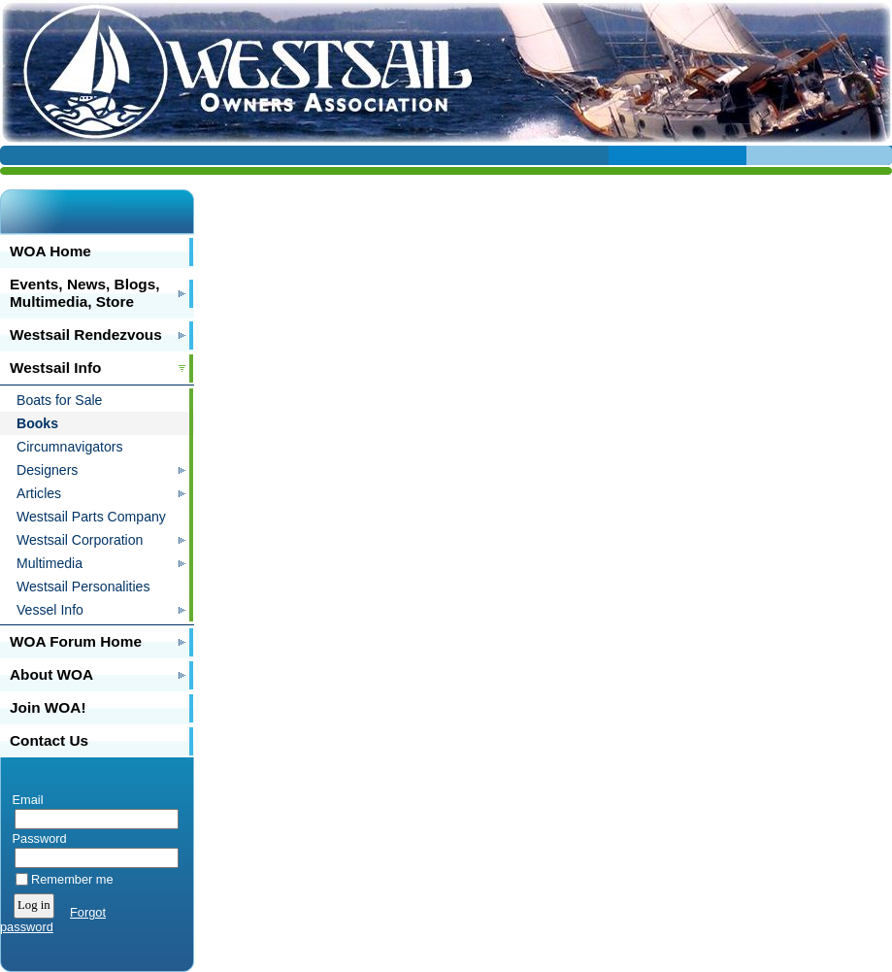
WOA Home (50, 251)
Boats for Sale (59, 400)
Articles (39, 493)
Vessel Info (50, 610)
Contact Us (49, 740)
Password (35, 838)
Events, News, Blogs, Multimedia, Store (85, 293)
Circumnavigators (70, 446)
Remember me (72, 879)
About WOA (51, 674)
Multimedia (50, 563)
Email (24, 799)
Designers (47, 470)
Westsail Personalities (83, 586)
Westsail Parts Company (91, 516)
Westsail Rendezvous (86, 334)
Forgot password (53, 919)
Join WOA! (48, 707)
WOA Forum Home (76, 641)
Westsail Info (55, 367)
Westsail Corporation (80, 540)
